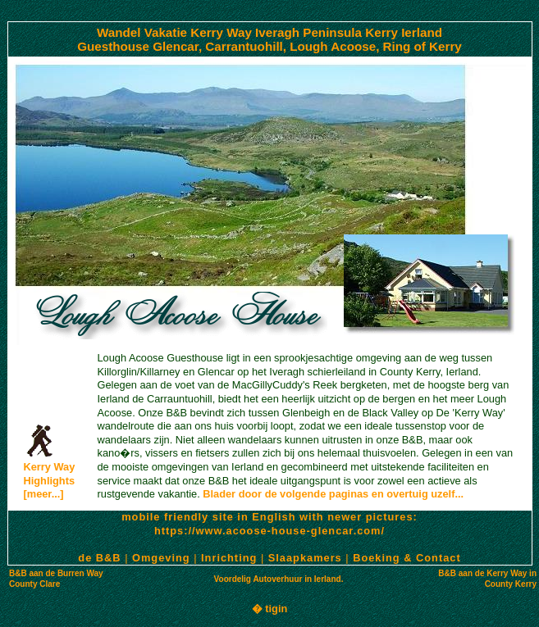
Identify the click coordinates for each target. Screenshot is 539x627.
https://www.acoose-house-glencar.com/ (269, 531)
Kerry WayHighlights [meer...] (49, 475)
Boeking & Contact (406, 558)
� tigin (270, 608)
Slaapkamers (305, 558)
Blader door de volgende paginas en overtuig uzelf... (333, 494)
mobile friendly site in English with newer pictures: (269, 517)
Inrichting (229, 558)
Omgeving (161, 558)
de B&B (99, 558)
